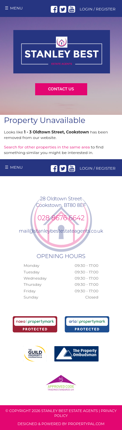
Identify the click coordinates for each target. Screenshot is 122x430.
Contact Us (61, 88)
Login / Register (97, 9)
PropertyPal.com (86, 424)
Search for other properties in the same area (47, 147)
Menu (16, 8)
